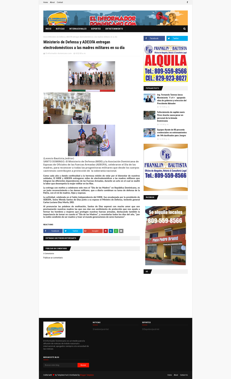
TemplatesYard (62, 375)
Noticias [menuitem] (60, 29)
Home (45, 2)
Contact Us (184, 375)
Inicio (45, 37)
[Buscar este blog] (60, 365)
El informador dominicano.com (59, 53)
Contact (60, 2)
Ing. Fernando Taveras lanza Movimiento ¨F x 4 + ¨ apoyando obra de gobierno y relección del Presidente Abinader (171, 99)
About (52, 2)
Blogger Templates (87, 375)
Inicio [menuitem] (48, 29)
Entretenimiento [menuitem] (114, 29)
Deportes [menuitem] (96, 29)
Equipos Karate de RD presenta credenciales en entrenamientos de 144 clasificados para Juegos (172, 133)
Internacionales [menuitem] (78, 29)
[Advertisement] (162, 295)
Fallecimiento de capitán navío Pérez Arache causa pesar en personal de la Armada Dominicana (171, 116)
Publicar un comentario (53, 258)
